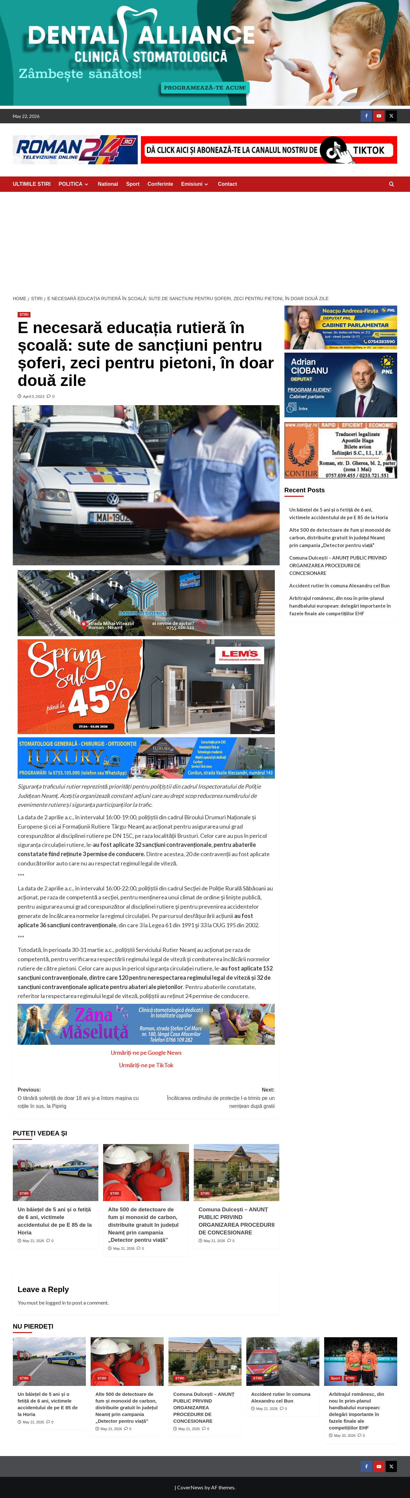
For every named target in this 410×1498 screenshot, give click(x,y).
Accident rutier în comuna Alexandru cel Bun (339, 585)
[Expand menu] (86, 184)
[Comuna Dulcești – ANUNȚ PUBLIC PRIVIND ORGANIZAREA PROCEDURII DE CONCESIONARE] (236, 1172)
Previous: (82, 1098)
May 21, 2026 (33, 1241)
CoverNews (190, 1487)
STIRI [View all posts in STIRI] (24, 314)
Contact (227, 184)
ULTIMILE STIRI (32, 184)
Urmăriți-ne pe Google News (146, 1052)
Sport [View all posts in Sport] (335, 1378)
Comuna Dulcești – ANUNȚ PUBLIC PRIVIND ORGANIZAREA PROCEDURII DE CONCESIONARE (338, 565)
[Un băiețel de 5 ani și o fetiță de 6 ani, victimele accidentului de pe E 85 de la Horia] (55, 1172)
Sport (133, 184)
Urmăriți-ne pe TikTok (146, 1064)
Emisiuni (195, 184)
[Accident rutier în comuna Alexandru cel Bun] (282, 1361)
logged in (55, 1302)
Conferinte (160, 184)
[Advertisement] (205, 240)
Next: (210, 1098)
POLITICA (74, 184)
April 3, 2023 (34, 396)
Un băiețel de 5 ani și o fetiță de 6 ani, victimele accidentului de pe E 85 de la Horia (338, 513)
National (108, 184)
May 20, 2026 (345, 1435)
